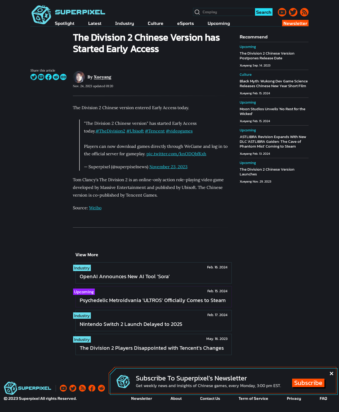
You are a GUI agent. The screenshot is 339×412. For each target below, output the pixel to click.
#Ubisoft (135, 131)
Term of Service (253, 398)
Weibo (95, 207)
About (176, 398)
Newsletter (141, 398)
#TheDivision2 (110, 131)
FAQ (323, 398)
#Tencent (155, 131)
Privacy (294, 398)
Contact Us (210, 398)
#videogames (179, 131)
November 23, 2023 (168, 166)
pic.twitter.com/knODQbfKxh (176, 153)
